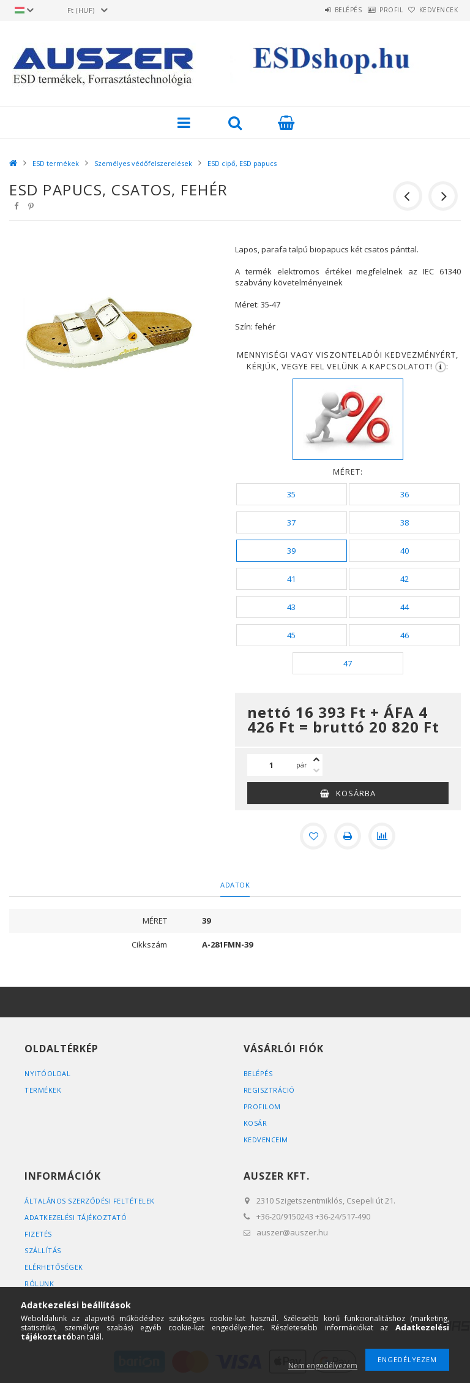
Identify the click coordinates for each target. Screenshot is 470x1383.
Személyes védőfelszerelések (143, 163)
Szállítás (42, 1250)
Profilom (262, 1106)
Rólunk (39, 1283)
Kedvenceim (266, 1139)
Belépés (316, 10)
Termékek (42, 1090)
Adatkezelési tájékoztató (75, 1217)
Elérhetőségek (53, 1267)
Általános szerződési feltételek (89, 1200)
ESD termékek (55, 163)
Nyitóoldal (47, 1073)
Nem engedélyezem (322, 1365)
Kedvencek (432, 10)
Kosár (255, 1123)
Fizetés (38, 1233)
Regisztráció (269, 1090)
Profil (372, 10)
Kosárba (356, 793)
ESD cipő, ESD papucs (242, 163)
